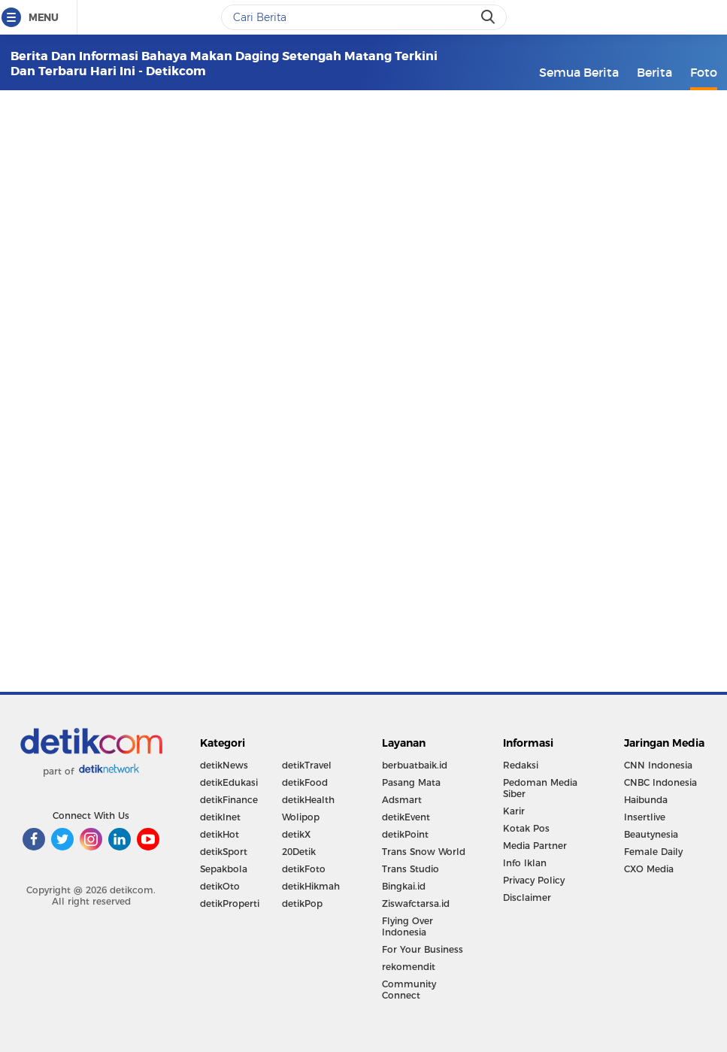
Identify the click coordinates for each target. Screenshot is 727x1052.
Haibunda (646, 799)
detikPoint (405, 834)
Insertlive (644, 817)
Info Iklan (525, 863)
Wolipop (301, 817)
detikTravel (307, 765)
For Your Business (422, 949)
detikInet (220, 817)
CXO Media (649, 869)
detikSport (223, 851)
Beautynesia (651, 834)
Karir (514, 811)
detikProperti (229, 903)
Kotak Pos (526, 828)
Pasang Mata (411, 782)
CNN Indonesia (658, 765)
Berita (654, 72)
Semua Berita (579, 72)
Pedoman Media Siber (540, 788)
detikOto (220, 886)
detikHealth (308, 799)
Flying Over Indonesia (407, 926)
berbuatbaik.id (414, 765)
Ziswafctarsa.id (416, 903)
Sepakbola (223, 869)
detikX (296, 834)
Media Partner (535, 845)
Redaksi (520, 765)
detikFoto (304, 869)
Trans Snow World (423, 851)
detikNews (224, 765)
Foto (703, 72)
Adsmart (402, 799)
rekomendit (408, 966)
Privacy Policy (534, 880)
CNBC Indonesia (660, 782)
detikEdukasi (229, 782)
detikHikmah (311, 886)
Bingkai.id (404, 886)
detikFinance (229, 799)
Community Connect (409, 989)
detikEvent (406, 817)
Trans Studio (410, 869)
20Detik (299, 851)
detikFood (305, 782)
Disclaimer (527, 897)
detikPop (302, 903)
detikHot (219, 834)
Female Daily (653, 851)
